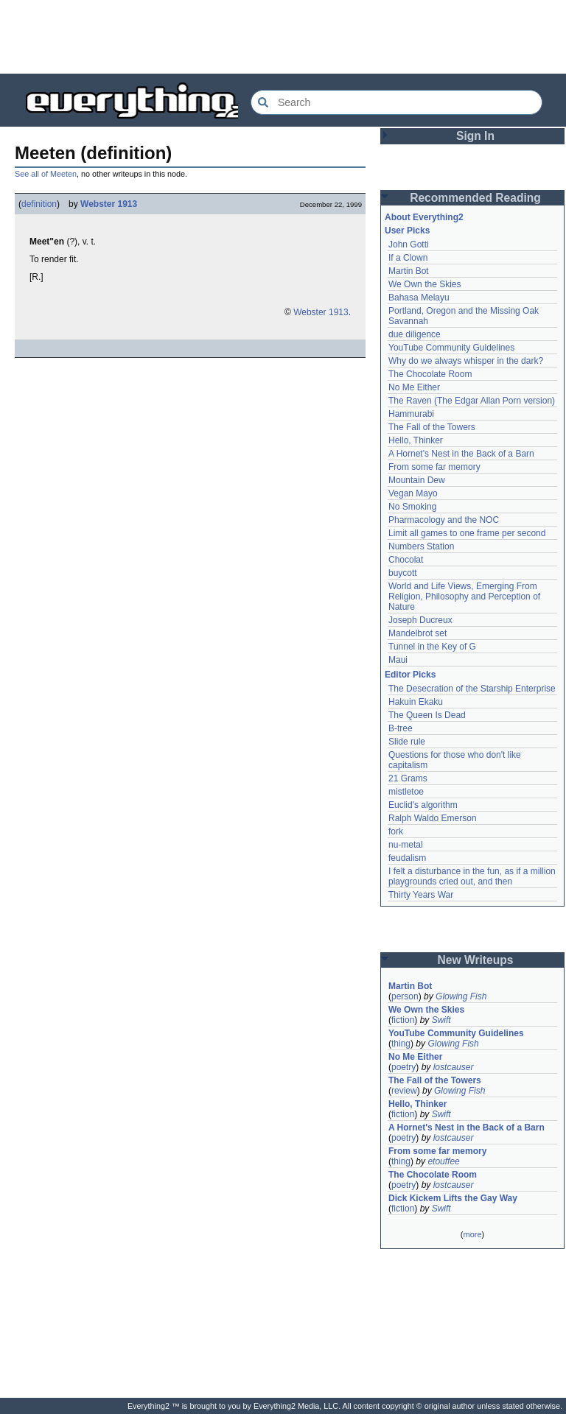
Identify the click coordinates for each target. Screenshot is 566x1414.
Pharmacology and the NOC (443, 520)
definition (39, 204)
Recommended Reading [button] (475, 197)
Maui (398, 660)
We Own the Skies (424, 284)
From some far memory (434, 467)
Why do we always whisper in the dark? (465, 361)
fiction (402, 1020)
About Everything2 (424, 217)
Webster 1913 (108, 204)
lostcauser (453, 1067)
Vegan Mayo (413, 493)
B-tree (400, 728)
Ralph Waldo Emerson (432, 818)
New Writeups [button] (476, 960)
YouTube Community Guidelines (451, 347)
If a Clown (407, 258)
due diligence (414, 334)
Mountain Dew (416, 480)
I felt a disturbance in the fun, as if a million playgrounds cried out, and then (472, 876)
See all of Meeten (46, 173)
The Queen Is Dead (427, 715)
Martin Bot (408, 271)
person (405, 996)
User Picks (407, 230)
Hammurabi (411, 414)
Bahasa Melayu (419, 297)
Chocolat (405, 560)
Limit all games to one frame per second (466, 533)
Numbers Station (421, 546)
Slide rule (406, 741)
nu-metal (405, 845)
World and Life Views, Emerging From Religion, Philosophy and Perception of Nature (464, 596)
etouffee (443, 1161)
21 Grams (407, 778)
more (472, 1234)
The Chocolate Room (430, 374)
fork (395, 831)
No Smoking (412, 507)
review (404, 1091)
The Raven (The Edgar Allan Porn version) (471, 400)
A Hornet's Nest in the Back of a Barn (461, 454)
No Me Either (414, 387)
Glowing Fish (461, 996)
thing (400, 1043)
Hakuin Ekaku (415, 702)
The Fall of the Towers (431, 427)
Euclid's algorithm (423, 805)
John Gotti (408, 244)
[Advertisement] (283, 37)
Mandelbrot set (417, 633)
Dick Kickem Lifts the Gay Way (452, 1198)
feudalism (407, 858)
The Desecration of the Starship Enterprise (472, 688)
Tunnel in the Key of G (432, 646)
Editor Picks (410, 674)
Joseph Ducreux (420, 620)
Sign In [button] (475, 136)
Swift (441, 1020)
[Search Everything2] (396, 102)
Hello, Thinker (415, 440)
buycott (402, 573)
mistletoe (406, 792)
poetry (403, 1067)
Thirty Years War (420, 895)
